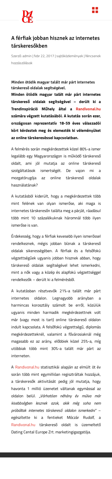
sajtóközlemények (69, 55)
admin (27, 55)
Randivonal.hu (88, 109)
